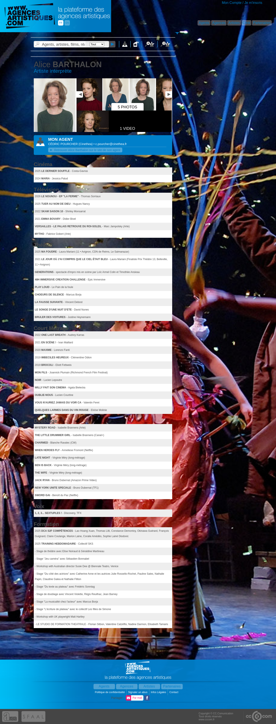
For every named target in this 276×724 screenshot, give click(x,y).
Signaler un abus (138, 692)
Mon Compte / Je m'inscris (242, 3)
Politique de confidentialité (110, 692)
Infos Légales (159, 692)
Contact (174, 692)
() (86, 144)
